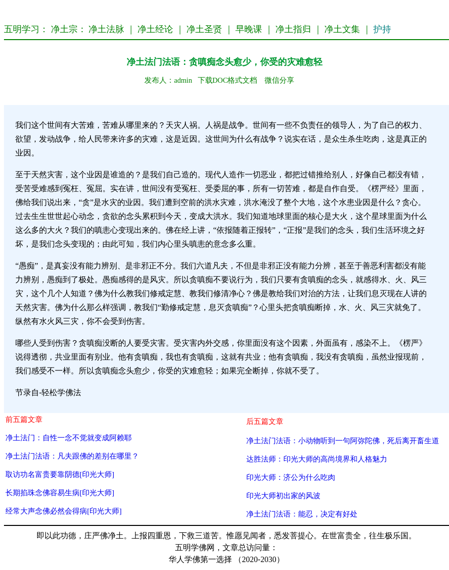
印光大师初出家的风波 (283, 495)
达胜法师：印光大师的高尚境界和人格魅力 (316, 459)
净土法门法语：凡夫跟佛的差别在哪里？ (72, 456)
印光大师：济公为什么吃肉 (290, 477)
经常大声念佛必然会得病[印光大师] (63, 511)
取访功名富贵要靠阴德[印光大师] (59, 474)
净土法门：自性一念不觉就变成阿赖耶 (68, 437)
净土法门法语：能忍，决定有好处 (302, 514)
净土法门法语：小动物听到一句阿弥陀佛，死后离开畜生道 (342, 440)
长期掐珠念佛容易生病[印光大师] (59, 492)
